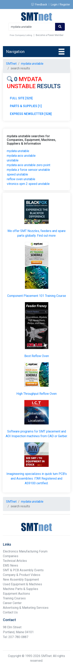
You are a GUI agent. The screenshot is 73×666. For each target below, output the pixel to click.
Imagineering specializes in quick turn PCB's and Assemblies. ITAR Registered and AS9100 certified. (36, 478)
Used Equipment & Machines (22, 584)
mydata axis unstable (21, 156)
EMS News (10, 565)
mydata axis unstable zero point (28, 165)
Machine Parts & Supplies (20, 589)
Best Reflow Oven (36, 356)
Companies (10, 556)
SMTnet (11, 63)
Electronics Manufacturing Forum (25, 551)
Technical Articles (15, 561)
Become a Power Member (49, 35)
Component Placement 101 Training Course (36, 296)
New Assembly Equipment (21, 579)
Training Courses (14, 598)
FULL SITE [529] (21, 98)
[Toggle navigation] (61, 52)
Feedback (39, 4)
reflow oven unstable (21, 179)
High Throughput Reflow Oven (36, 394)
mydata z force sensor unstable (28, 170)
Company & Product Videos (21, 575)
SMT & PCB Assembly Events (23, 570)
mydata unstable (18, 151)
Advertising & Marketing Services (25, 608)
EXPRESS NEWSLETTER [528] (31, 114)
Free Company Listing (21, 35)
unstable (12, 160)
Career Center (12, 603)
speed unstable (17, 174)
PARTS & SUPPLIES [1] (26, 106)
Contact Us (10, 612)
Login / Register (60, 4)
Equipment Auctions (16, 593)
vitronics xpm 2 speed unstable (28, 184)
